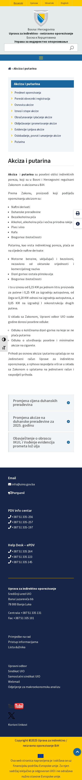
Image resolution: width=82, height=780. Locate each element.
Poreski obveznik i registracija (32, 98)
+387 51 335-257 (20, 522)
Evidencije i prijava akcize (29, 129)
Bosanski (18, 3)
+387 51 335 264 (20, 551)
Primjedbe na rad (19, 636)
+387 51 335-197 (20, 527)
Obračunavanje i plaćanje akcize (33, 117)
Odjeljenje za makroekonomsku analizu (34, 687)
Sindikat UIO (16, 671)
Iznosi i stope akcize (27, 111)
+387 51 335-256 (20, 517)
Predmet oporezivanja (28, 92)
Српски (34, 3)
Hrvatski (49, 3)
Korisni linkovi (17, 725)
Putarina (20, 142)
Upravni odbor (17, 666)
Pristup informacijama (23, 642)
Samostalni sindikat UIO (24, 676)
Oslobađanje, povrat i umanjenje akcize (38, 135)
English (64, 3)
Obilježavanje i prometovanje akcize (36, 123)
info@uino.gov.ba (23, 484)
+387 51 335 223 (20, 557)
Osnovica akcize (24, 105)
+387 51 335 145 (20, 562)
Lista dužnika (16, 647)
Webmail (14, 681)
